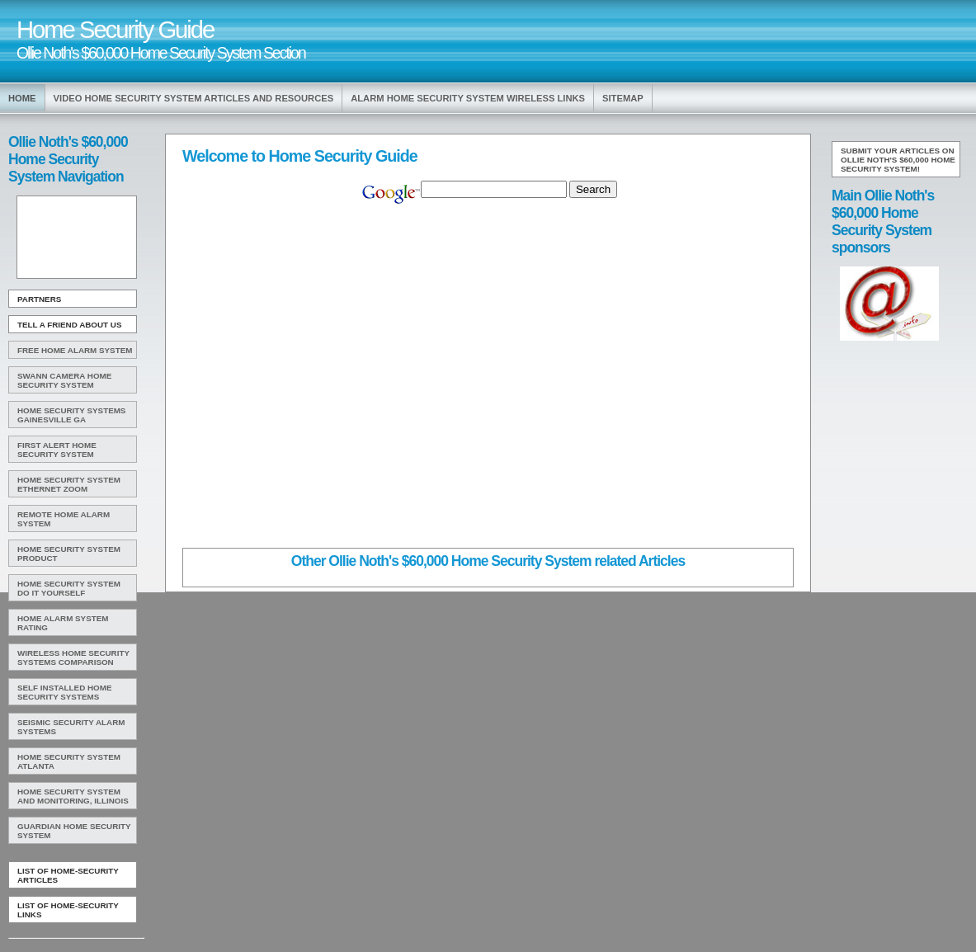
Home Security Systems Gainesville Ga (71, 415)
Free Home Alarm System (74, 350)
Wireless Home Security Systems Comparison (73, 657)
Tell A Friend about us (69, 324)
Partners (39, 299)
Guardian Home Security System (74, 831)
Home (22, 98)
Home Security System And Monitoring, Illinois (73, 796)
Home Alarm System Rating (62, 623)
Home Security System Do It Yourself (68, 588)
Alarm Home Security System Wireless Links (468, 98)
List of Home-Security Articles (68, 875)
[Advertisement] (75, 237)
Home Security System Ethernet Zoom (68, 484)
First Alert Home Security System (57, 450)
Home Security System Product (68, 553)
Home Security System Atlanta (68, 761)
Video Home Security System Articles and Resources (194, 98)
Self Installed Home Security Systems (64, 692)
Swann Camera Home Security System (64, 380)
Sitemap (623, 98)
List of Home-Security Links (68, 910)
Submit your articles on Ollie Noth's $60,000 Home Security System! (898, 159)
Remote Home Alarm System (63, 519)
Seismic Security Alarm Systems (71, 727)
